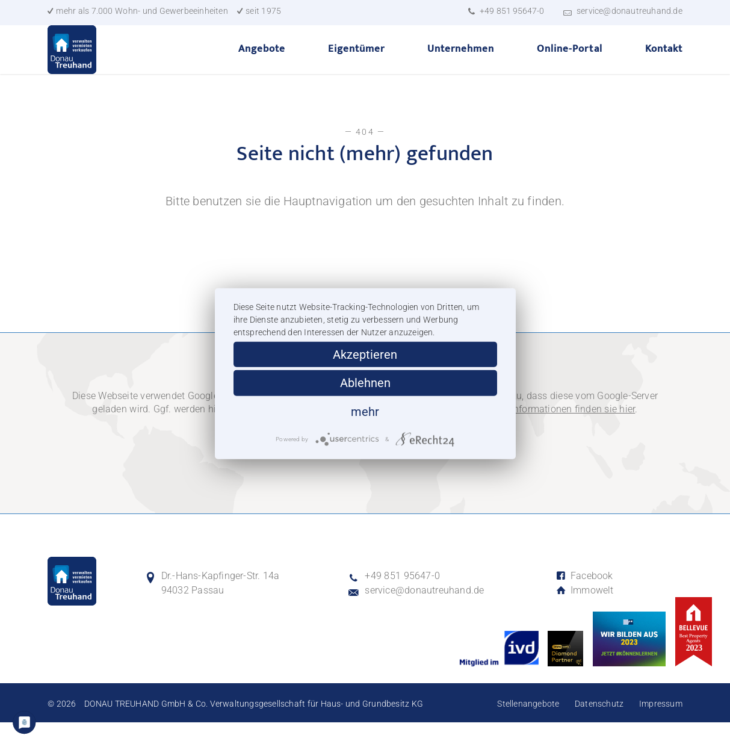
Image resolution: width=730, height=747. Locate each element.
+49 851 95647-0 (511, 11)
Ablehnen (365, 383)
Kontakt (663, 60)
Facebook (584, 600)
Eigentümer (356, 60)
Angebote (261, 60)
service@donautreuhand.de (629, 11)
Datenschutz (599, 728)
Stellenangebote (528, 728)
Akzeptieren (365, 354)
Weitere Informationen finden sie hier (555, 433)
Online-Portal (569, 60)
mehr (365, 411)
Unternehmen (460, 60)
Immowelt (584, 615)
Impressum (660, 728)
